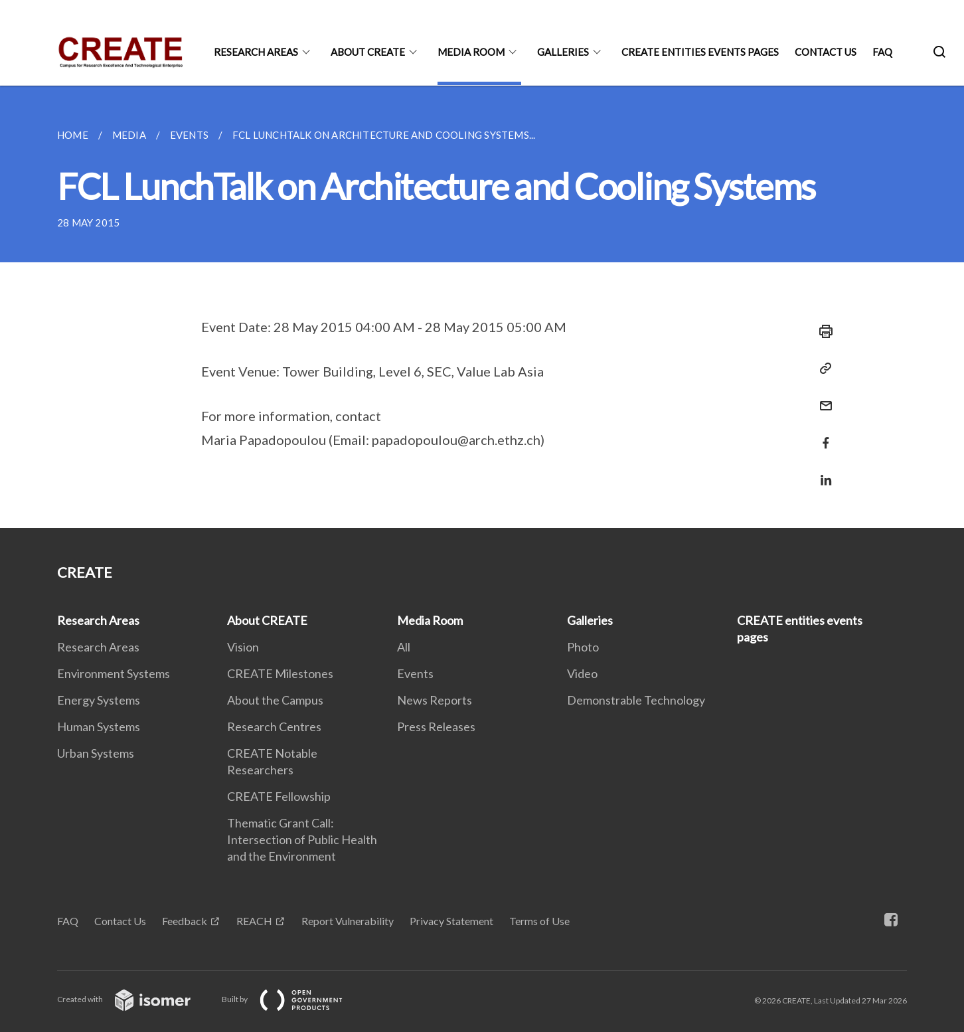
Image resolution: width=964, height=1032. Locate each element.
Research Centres (274, 726)
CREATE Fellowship (279, 796)
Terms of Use (539, 920)
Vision (243, 647)
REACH (254, 920)
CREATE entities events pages (700, 52)
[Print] (822, 331)
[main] (482, 307)
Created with (134, 999)
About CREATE (368, 52)
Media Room (471, 52)
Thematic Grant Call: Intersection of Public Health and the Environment (302, 839)
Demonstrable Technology (636, 700)
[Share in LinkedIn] (822, 472)
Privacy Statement (451, 920)
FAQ (882, 52)
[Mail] (822, 397)
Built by (293, 999)
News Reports (434, 700)
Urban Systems (95, 753)
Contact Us (825, 52)
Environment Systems (113, 673)
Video (582, 673)
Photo (583, 647)
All (403, 647)
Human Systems (98, 726)
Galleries (563, 52)
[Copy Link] (822, 369)
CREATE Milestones (280, 673)
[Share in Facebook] (822, 434)
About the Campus (275, 700)
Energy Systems (98, 700)
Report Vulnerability (347, 920)
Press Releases (436, 726)
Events (415, 673)
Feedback (184, 920)
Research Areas (256, 52)
